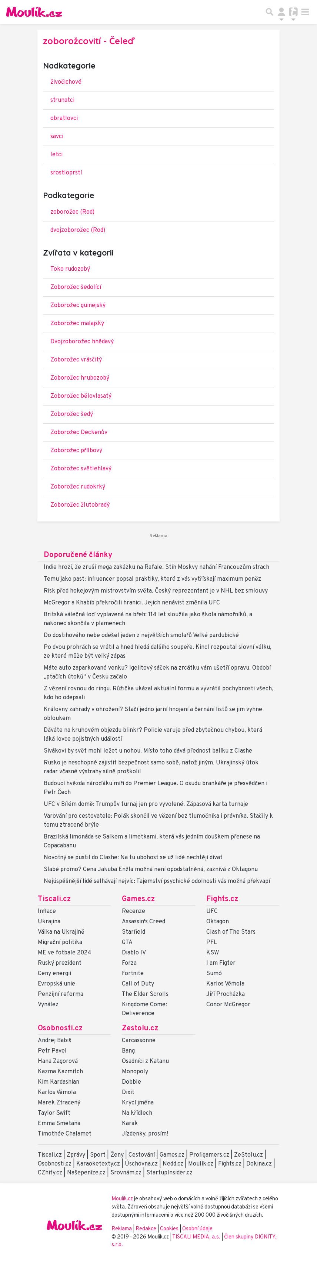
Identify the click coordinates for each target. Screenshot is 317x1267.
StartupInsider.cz (169, 1173)
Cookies (169, 1229)
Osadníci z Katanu (145, 1061)
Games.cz (138, 899)
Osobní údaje (197, 1229)
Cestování (142, 1155)
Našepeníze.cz (86, 1173)
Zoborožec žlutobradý (80, 505)
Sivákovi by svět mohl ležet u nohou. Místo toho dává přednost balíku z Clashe (148, 751)
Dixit (128, 1092)
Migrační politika (60, 942)
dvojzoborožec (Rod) (77, 230)
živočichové (65, 82)
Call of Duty (138, 984)
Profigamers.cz (209, 1155)
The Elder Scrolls (145, 994)
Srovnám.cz (125, 1173)
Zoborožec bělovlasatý (80, 396)
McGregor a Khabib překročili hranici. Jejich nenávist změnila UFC (132, 603)
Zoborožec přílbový (76, 450)
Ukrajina (49, 922)
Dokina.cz (259, 1164)
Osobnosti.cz (60, 1028)
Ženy (117, 1155)
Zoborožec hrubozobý (79, 378)
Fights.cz (222, 899)
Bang (128, 1051)
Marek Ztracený (59, 1103)
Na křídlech (137, 1113)
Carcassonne (139, 1040)
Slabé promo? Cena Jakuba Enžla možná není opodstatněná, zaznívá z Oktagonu (151, 869)
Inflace (47, 911)
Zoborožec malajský (77, 323)
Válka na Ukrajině (61, 932)
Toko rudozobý (70, 269)
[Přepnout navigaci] (281, 12)
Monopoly (135, 1072)
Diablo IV (134, 953)
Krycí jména (138, 1103)
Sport (98, 1155)
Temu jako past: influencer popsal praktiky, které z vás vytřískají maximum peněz (152, 579)
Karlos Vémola (225, 984)
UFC (212, 911)
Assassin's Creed (143, 922)
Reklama (121, 1229)
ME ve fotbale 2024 (64, 953)
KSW (212, 953)
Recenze (133, 911)
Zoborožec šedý (71, 414)
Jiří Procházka (225, 994)
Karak (130, 1123)
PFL (211, 942)
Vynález (48, 1004)
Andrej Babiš (54, 1040)
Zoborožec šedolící (75, 287)
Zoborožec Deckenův (78, 432)
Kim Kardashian (58, 1082)
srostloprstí (66, 173)
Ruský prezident (59, 963)
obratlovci (64, 118)
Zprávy (76, 1155)
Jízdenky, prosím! (145, 1134)
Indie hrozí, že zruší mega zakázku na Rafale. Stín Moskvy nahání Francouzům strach (156, 567)
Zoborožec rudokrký (77, 487)
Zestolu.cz (140, 1028)
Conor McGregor (228, 1004)
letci (56, 155)
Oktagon (217, 922)
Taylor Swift (54, 1113)
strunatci (62, 100)
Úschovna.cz (141, 1164)
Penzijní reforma (60, 994)
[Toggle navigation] (305, 12)
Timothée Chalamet (64, 1134)
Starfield (133, 932)
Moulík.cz (200, 1164)
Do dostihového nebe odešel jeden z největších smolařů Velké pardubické (141, 635)
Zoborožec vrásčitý (76, 360)
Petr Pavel (52, 1051)
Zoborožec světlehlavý (80, 469)
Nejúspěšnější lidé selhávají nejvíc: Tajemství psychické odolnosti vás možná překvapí (157, 881)
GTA (127, 942)
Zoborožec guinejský (78, 305)
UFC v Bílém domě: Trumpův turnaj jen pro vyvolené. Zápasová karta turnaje (146, 804)
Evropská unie (56, 984)
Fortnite (133, 973)
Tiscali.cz (54, 899)
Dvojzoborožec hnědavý (82, 342)
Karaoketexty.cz (98, 1164)
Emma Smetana (59, 1123)
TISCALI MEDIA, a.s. (196, 1237)
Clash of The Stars (231, 932)
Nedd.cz (173, 1164)
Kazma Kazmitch (60, 1072)
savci (56, 136)
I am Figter (221, 963)
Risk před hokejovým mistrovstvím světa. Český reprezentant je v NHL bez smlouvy (156, 591)
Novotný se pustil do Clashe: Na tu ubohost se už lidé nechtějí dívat (133, 857)
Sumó (214, 973)
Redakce (146, 1229)
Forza (129, 963)
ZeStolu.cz (248, 1155)
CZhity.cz (50, 1173)
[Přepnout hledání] (270, 12)
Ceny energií (54, 973)
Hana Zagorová (58, 1061)
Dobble (131, 1082)
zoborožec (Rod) (72, 212)
